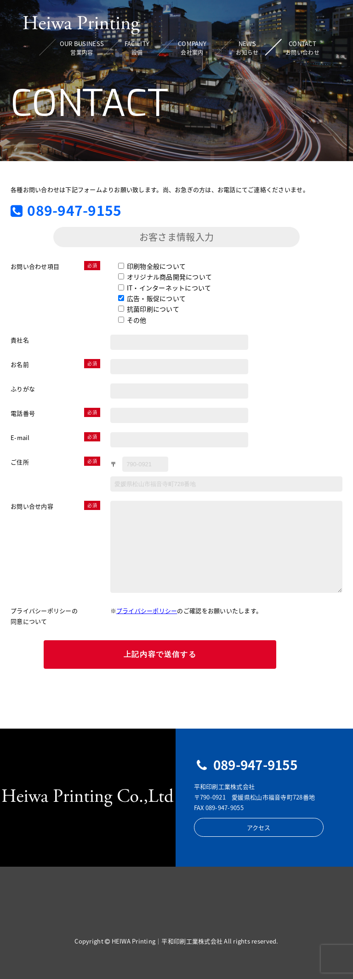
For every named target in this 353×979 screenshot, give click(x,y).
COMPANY (192, 48)
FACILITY (137, 48)
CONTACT (302, 48)
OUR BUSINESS (82, 48)
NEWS (247, 48)
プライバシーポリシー (146, 610)
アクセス (259, 827)
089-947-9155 (66, 210)
